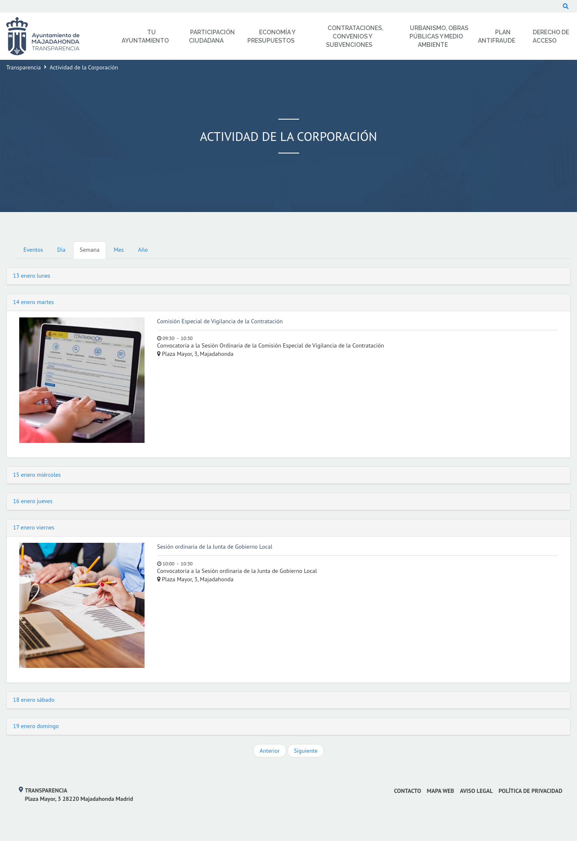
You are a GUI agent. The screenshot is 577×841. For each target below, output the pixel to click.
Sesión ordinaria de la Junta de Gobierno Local (214, 546)
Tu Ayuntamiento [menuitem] (145, 36)
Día (61, 249)
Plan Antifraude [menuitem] (496, 36)
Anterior (269, 750)
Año (142, 249)
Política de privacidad (530, 791)
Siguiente (305, 750)
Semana (89, 249)
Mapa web (440, 791)
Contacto (407, 791)
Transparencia (23, 67)
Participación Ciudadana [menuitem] (212, 36)
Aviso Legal (476, 791)
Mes (119, 249)
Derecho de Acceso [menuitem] (551, 36)
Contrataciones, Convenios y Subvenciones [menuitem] (354, 36)
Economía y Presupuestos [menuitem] (271, 36)
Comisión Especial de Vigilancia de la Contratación (220, 321)
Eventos (33, 249)
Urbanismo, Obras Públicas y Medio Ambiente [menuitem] (439, 36)
